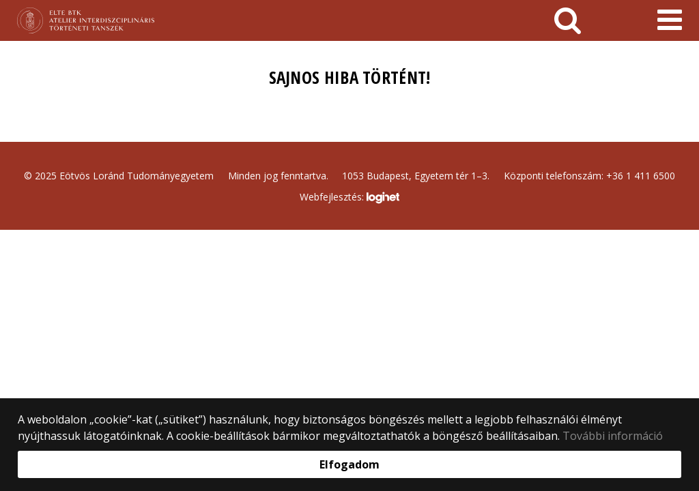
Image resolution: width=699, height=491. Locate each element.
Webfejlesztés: (349, 198)
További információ (612, 435)
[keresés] (567, 20)
